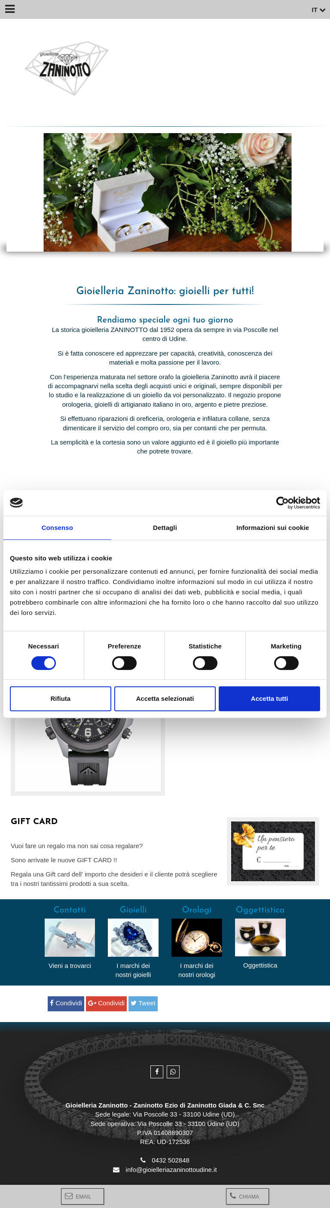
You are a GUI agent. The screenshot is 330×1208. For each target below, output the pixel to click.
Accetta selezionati (165, 698)
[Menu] (9, 9)
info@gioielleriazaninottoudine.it (171, 1169)
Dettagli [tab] (165, 527)
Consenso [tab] (57, 527)
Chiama (244, 1196)
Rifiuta (60, 698)
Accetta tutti (269, 698)
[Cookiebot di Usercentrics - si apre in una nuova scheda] (282, 502)
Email (78, 1196)
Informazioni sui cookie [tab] (272, 527)
